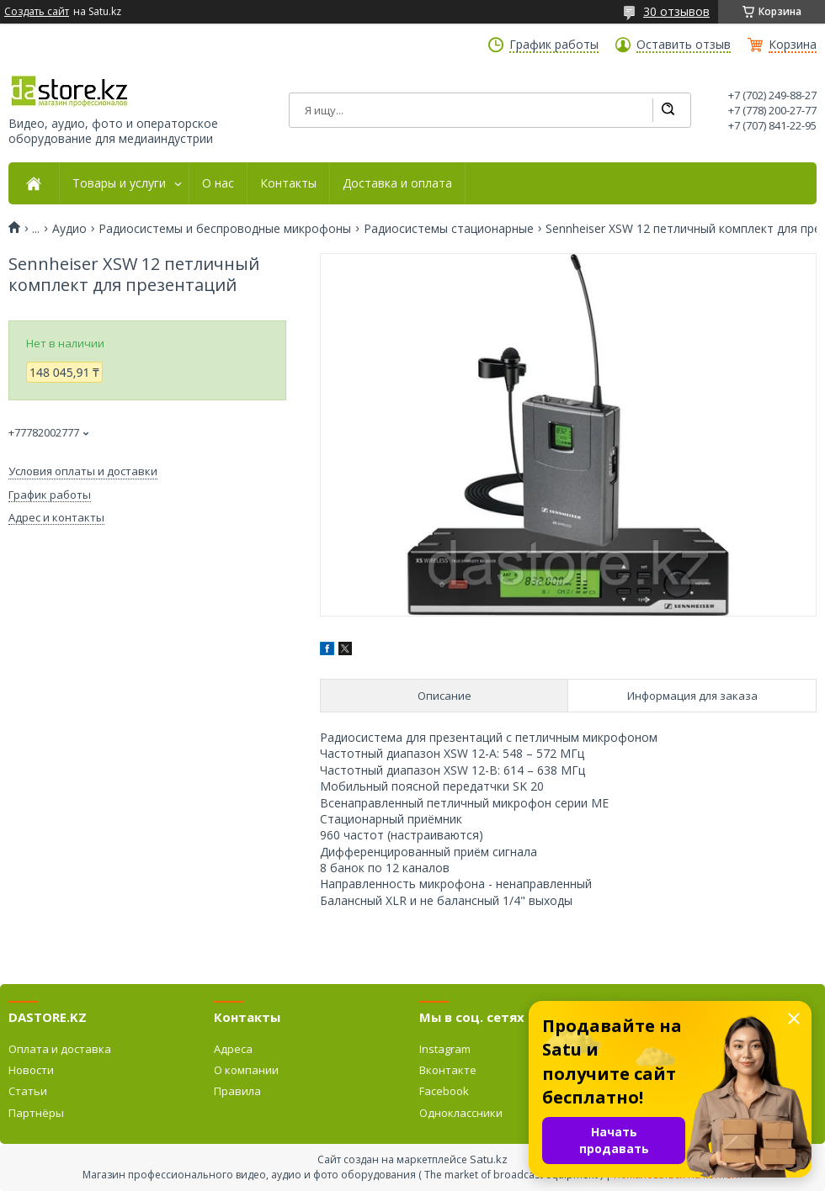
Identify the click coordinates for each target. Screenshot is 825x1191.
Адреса (233, 1048)
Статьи (27, 1090)
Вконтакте (447, 1069)
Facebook (444, 1090)
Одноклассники (461, 1112)
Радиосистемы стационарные (449, 228)
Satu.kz (489, 1159)
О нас (218, 183)
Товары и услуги (119, 183)
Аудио (69, 228)
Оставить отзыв (683, 44)
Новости (31, 1069)
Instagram (445, 1048)
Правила (237, 1090)
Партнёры (36, 1112)
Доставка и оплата (397, 183)
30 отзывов (676, 11)
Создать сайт (36, 12)
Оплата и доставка (59, 1048)
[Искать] (667, 110)
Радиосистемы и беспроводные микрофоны (224, 228)
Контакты (288, 183)
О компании (246, 1069)
